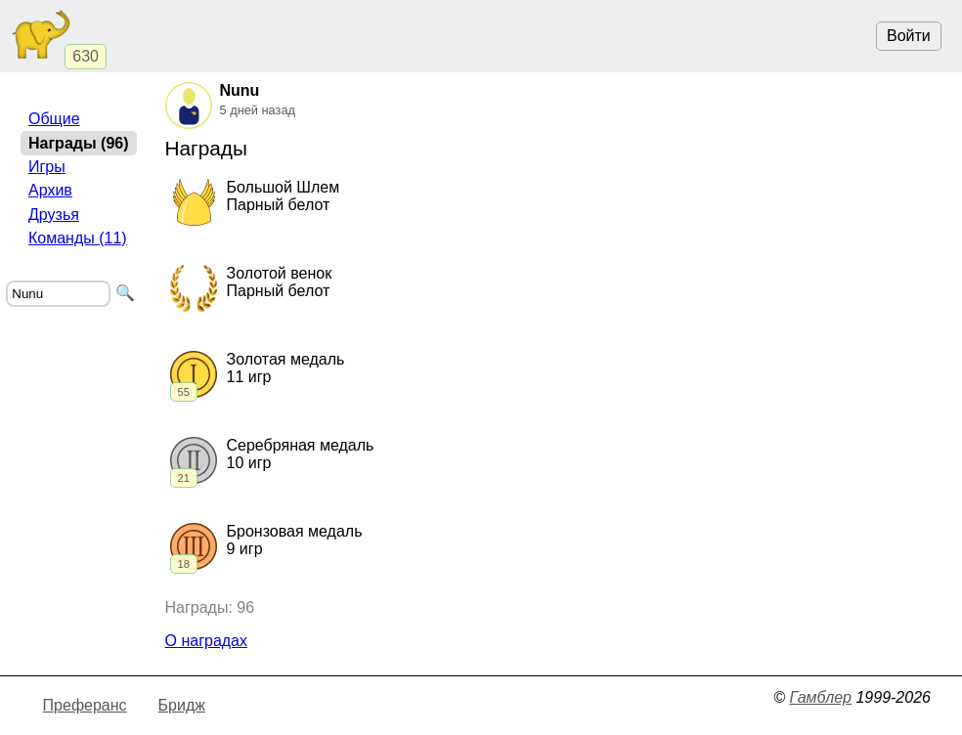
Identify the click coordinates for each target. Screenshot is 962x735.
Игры (47, 166)
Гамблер (820, 697)
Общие (54, 118)
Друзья (53, 214)
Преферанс (85, 705)
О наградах (206, 640)
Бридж (181, 705)
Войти (909, 35)
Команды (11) (77, 238)
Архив (50, 190)
